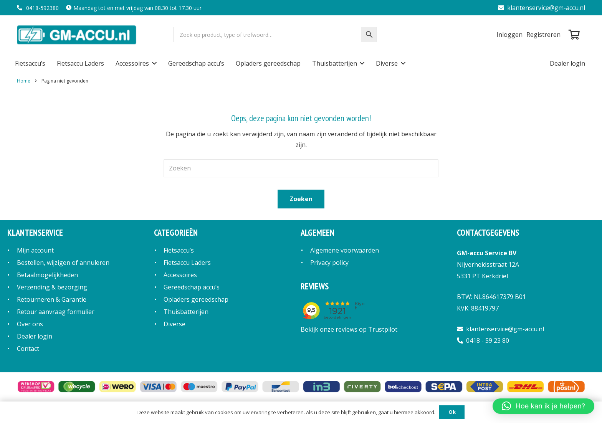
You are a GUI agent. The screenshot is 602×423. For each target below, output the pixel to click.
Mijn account (35, 250)
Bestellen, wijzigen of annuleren (63, 262)
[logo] (77, 34)
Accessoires (180, 275)
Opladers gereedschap (196, 299)
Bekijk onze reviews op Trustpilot (349, 329)
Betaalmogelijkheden (47, 275)
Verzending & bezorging (52, 287)
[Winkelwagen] (574, 34)
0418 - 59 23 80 (483, 340)
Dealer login (34, 336)
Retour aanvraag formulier (55, 311)
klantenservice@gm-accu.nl (541, 7)
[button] (153, 63)
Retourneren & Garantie (51, 299)
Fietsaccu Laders (187, 262)
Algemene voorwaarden (344, 250)
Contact (28, 348)
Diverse (174, 324)
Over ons (30, 324)
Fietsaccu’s (179, 250)
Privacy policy (329, 262)
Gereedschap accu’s (192, 287)
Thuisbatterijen (186, 311)
